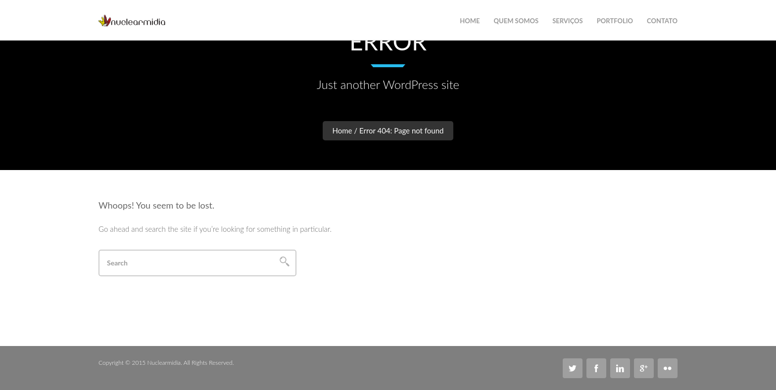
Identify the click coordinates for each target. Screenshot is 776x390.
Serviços (567, 21)
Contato (662, 21)
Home (342, 130)
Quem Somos (516, 21)
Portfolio (615, 21)
